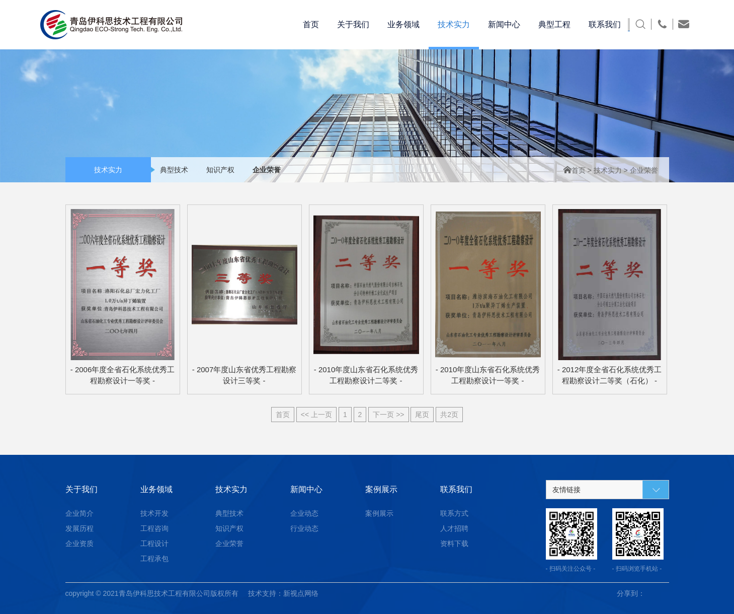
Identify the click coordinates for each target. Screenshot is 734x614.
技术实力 (609, 170)
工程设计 (154, 543)
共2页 (449, 415)
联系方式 (454, 513)
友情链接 (566, 490)
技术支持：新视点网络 (283, 593)
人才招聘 (454, 528)
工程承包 (154, 559)
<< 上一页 (316, 415)
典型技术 (174, 170)
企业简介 (79, 513)
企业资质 (79, 543)
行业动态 (304, 528)
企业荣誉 (267, 170)
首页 (575, 170)
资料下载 (454, 543)
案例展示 (379, 513)
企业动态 (304, 513)
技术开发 (154, 513)
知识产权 (220, 170)
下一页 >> (388, 415)
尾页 (422, 415)
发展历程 (79, 528)
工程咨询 (154, 528)
